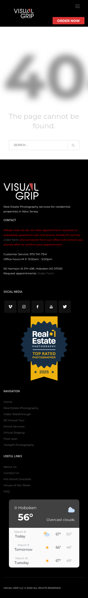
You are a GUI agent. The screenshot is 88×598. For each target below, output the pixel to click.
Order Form (46, 273)
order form (11, 239)
